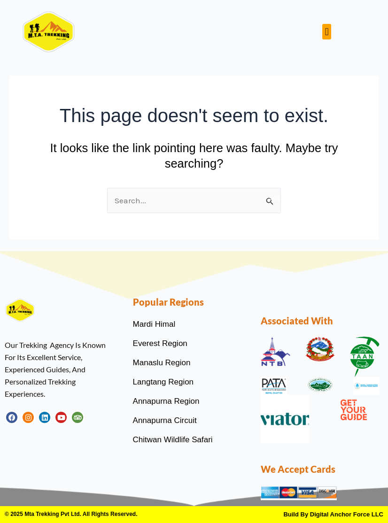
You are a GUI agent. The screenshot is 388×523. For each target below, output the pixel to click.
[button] (326, 31)
